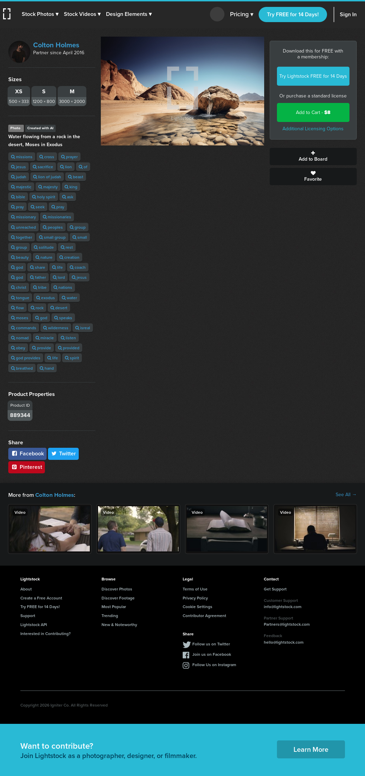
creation (69, 257)
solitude (44, 247)
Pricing (241, 14)
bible (18, 197)
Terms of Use (195, 589)
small (80, 237)
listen (68, 338)
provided (68, 348)
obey (18, 348)
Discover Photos (117, 589)
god (17, 267)
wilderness (55, 328)
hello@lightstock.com (284, 642)
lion (66, 167)
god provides (25, 358)
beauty (20, 257)
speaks (63, 318)
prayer (69, 157)
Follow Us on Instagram (214, 664)
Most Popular (114, 606)
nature (44, 257)
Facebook (27, 453)
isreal (82, 328)
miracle (45, 338)
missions (21, 157)
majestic (21, 187)
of (83, 167)
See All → (346, 494)
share (37, 267)
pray (17, 207)
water (69, 298)
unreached (23, 227)
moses (19, 318)
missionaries (57, 217)
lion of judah (47, 177)
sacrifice (43, 167)
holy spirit (43, 197)
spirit (72, 358)
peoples (53, 227)
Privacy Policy (195, 597)
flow (17, 308)
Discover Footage (118, 597)
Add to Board (313, 156)
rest (67, 247)
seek (38, 207)
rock (37, 308)
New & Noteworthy (119, 624)
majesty (48, 187)
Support (27, 615)
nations (63, 287)
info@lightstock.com (282, 606)
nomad (20, 338)
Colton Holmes (56, 45)
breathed (22, 368)
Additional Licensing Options (313, 128)
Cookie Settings (197, 606)
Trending (110, 615)
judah (18, 177)
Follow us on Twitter (211, 643)
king (71, 187)
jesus (18, 167)
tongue (20, 298)
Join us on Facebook (211, 654)
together (21, 237)
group (78, 227)
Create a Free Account (41, 597)
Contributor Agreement (204, 615)
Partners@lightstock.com (287, 624)
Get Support (275, 589)
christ (18, 287)
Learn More (311, 749)
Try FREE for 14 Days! (293, 14)
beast (75, 177)
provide (41, 348)
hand (47, 368)
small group (52, 237)
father (38, 277)
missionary (23, 217)
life (57, 267)
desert (58, 308)
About (26, 589)
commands (23, 328)
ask (67, 197)
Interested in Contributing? (45, 633)
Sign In (348, 14)
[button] (40, 14)
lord (59, 277)
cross (46, 157)
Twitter (63, 453)
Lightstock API (33, 624)
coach (78, 267)
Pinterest (26, 467)
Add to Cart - (313, 112)
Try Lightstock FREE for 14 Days (313, 76)
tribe (40, 287)
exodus (45, 298)
